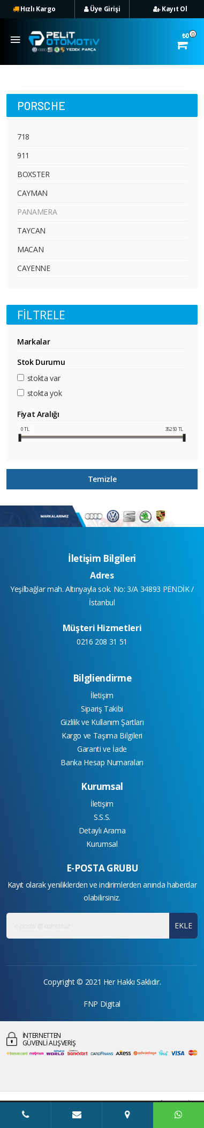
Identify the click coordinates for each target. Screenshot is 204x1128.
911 (23, 155)
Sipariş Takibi (102, 709)
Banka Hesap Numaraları (102, 762)
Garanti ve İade (102, 749)
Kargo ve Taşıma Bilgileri (102, 735)
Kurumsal (101, 844)
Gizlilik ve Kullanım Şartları (102, 722)
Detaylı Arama (102, 830)
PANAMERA (37, 212)
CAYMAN (32, 193)
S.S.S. (102, 817)
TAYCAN (31, 230)
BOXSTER (33, 174)
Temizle (102, 479)
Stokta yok (44, 393)
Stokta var (44, 378)
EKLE (183, 925)
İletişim (102, 695)
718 (23, 136)
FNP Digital (102, 1004)
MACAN (30, 249)
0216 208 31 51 (102, 641)
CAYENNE (33, 268)
